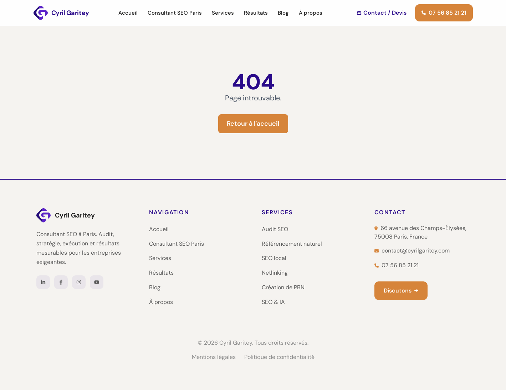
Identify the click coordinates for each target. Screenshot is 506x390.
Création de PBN (283, 287)
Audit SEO (275, 229)
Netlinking (275, 272)
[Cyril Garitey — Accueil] (84, 215)
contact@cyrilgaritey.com (412, 250)
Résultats (256, 12)
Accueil (128, 12)
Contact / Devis (382, 12)
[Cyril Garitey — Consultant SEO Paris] (61, 13)
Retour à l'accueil (253, 123)
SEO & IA (273, 302)
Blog (283, 12)
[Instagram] (79, 282)
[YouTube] (96, 282)
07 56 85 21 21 (443, 12)
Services (223, 12)
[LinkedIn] (43, 282)
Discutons (401, 290)
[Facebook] (61, 282)
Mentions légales (214, 357)
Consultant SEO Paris (175, 12)
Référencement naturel (292, 244)
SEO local (274, 258)
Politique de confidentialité (279, 357)
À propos (310, 12)
